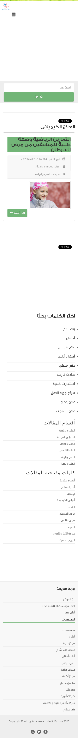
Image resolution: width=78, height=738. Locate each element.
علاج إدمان (67, 402)
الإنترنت (71, 494)
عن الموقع (69, 599)
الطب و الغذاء (67, 444)
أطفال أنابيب (66, 356)
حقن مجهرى (66, 365)
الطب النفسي (67, 450)
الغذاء (71, 507)
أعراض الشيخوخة (66, 500)
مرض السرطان (67, 514)
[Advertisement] (39, 42)
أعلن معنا (70, 612)
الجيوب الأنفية (67, 540)
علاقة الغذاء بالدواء (64, 534)
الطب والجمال (67, 464)
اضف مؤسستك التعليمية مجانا (58, 606)
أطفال (70, 338)
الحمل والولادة (67, 457)
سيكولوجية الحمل (63, 393)
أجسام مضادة (67, 480)
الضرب (71, 527)
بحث (39, 97)
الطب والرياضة (42, 174)
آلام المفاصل (67, 487)
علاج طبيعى (66, 347)
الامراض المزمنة (66, 437)
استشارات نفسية (64, 384)
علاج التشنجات (65, 411)
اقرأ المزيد (17, 213)
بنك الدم (69, 329)
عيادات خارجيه (66, 374)
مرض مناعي (68, 520)
